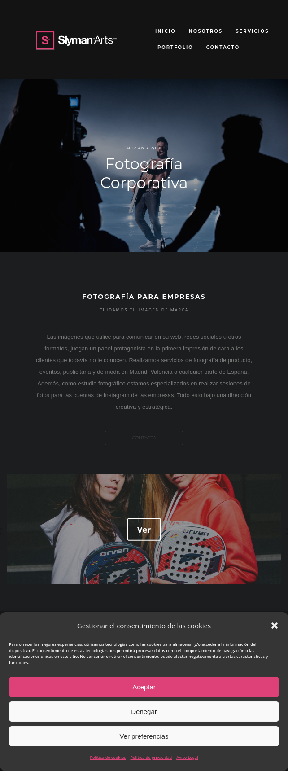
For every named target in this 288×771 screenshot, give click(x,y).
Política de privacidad (151, 757)
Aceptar (144, 687)
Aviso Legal (187, 757)
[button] (274, 625)
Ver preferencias (143, 736)
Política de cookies (108, 757)
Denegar (144, 711)
